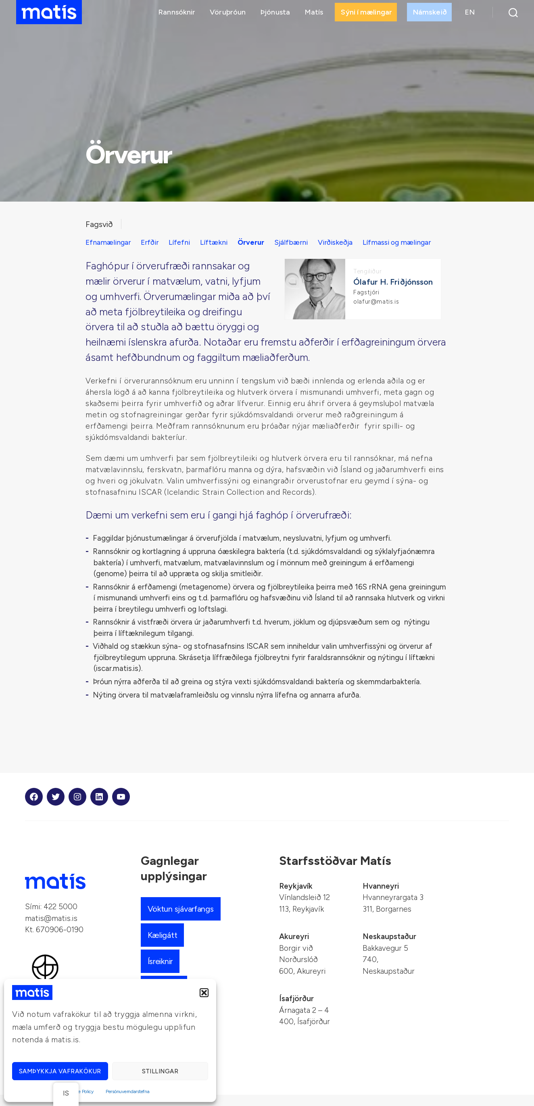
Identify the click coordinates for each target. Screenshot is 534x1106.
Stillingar (160, 1071)
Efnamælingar (109, 242)
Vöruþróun (228, 15)
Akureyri (294, 947)
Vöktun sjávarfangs (183, 920)
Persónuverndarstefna (128, 1091)
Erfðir (152, 242)
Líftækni (218, 242)
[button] (204, 993)
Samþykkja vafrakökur (60, 1071)
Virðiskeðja (345, 242)
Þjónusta (275, 15)
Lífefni (182, 242)
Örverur (257, 242)
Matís (314, 15)
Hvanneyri (381, 897)
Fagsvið (100, 224)
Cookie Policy (80, 1091)
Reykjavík (296, 897)
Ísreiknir (162, 972)
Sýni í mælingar (366, 15)
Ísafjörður (296, 1009)
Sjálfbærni (299, 242)
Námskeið (430, 15)
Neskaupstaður (389, 947)
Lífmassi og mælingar (122, 253)
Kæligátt (163, 946)
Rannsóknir (176, 15)
